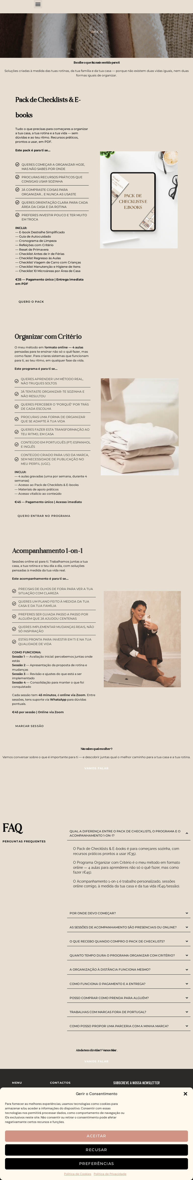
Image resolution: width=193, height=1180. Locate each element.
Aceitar (96, 1135)
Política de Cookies (77, 1174)
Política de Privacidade (110, 1174)
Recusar (96, 1149)
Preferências (96, 1163)
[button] (185, 1093)
